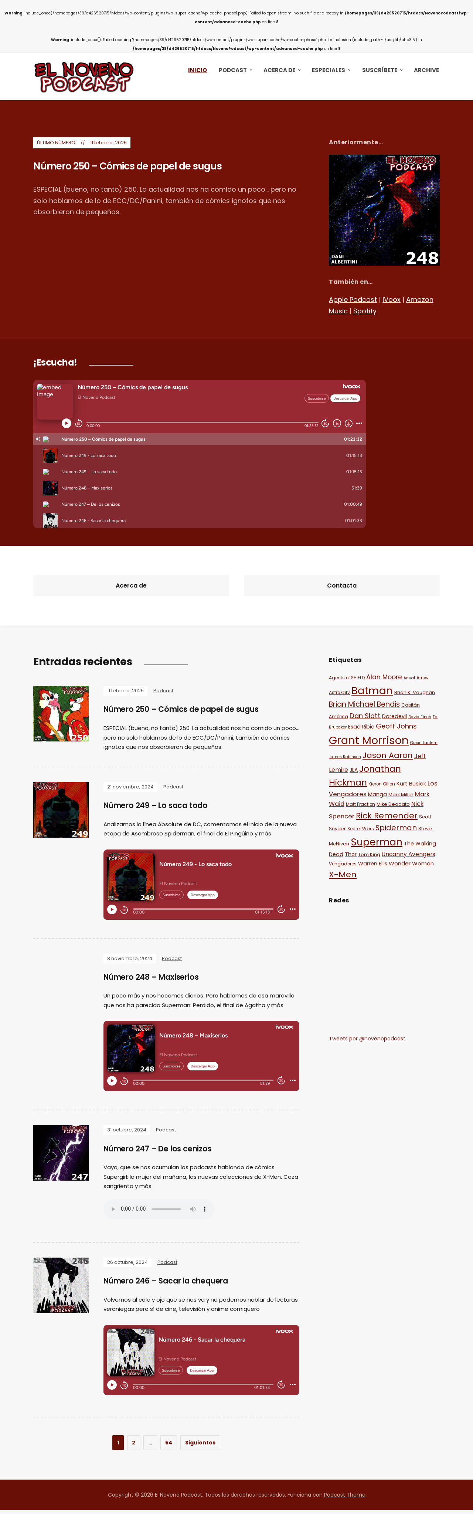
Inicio (197, 70)
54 (168, 1446)
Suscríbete (379, 70)
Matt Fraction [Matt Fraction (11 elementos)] (360, 804)
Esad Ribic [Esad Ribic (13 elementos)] (361, 726)
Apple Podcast (353, 299)
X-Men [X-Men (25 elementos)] (343, 874)
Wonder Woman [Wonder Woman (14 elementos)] (411, 863)
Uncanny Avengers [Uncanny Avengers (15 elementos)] (408, 854)
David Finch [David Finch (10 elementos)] (419, 717)
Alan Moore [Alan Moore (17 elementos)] (384, 677)
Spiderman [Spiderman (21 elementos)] (396, 827)
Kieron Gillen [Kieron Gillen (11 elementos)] (381, 784)
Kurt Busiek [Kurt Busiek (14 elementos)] (411, 783)
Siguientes (200, 1446)
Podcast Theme (344, 1499)
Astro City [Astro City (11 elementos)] (339, 693)
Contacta (342, 585)
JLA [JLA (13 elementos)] (354, 770)
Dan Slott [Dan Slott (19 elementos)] (365, 716)
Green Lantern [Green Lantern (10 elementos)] (424, 743)
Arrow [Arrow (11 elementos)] (422, 678)
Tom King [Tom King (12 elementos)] (369, 854)
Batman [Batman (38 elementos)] (372, 690)
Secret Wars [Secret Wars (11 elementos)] (360, 829)
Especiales (328, 70)
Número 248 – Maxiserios (156, 979)
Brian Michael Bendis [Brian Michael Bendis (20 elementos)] (364, 704)
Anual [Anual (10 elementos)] (409, 678)
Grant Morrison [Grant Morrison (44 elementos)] (369, 740)
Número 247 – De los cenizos (162, 1151)
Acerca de (279, 70)
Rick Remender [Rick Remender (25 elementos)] (387, 815)
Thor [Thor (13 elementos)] (351, 854)
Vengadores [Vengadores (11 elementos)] (343, 864)
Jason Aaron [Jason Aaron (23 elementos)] (388, 755)
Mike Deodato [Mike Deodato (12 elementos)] (393, 804)
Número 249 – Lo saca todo (160, 806)
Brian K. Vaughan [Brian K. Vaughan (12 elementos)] (414, 692)
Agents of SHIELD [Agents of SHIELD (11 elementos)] (347, 678)
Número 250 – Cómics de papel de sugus (150, 167)
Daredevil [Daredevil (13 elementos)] (394, 716)
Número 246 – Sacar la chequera (173, 1285)
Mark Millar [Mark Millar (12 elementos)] (401, 794)
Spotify (365, 311)
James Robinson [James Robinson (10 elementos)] (345, 757)
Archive (426, 70)
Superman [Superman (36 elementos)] (376, 842)
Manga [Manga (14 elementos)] (377, 794)
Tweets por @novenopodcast (367, 1038)
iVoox (391, 299)
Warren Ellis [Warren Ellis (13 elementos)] (372, 863)
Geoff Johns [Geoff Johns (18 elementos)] (396, 726)
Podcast (233, 70)
